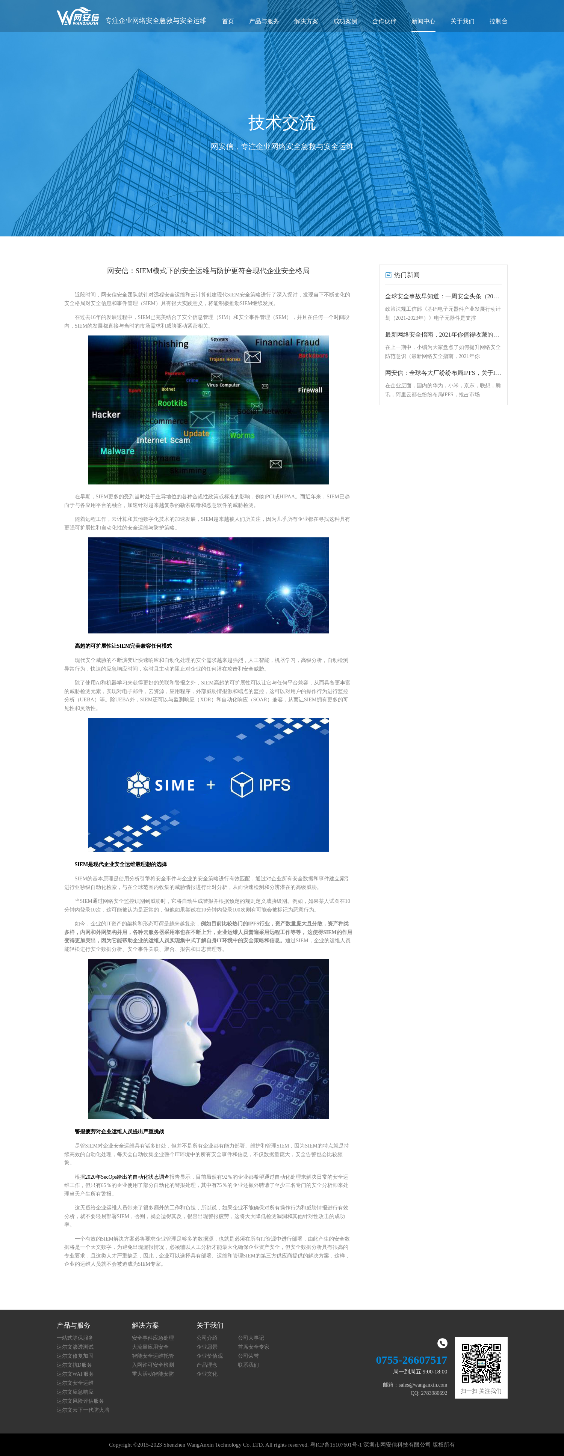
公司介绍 (207, 1338)
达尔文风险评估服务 (80, 1401)
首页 (228, 21)
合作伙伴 (384, 21)
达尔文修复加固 (75, 1356)
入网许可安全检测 (153, 1365)
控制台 (499, 21)
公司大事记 (251, 1338)
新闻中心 (423, 21)
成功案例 (345, 21)
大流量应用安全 (150, 1347)
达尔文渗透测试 (75, 1347)
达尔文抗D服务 (74, 1365)
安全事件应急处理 (153, 1338)
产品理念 (207, 1365)
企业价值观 (210, 1356)
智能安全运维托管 (153, 1356)
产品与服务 (264, 21)
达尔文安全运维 (75, 1383)
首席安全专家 (253, 1347)
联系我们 (248, 1365)
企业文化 (207, 1374)
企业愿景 (207, 1347)
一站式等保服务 (75, 1338)
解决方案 (306, 21)
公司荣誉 (248, 1356)
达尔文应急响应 (75, 1392)
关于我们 (463, 21)
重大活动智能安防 (153, 1374)
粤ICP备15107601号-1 (336, 1445)
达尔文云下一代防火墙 (83, 1410)
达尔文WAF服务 (75, 1374)
